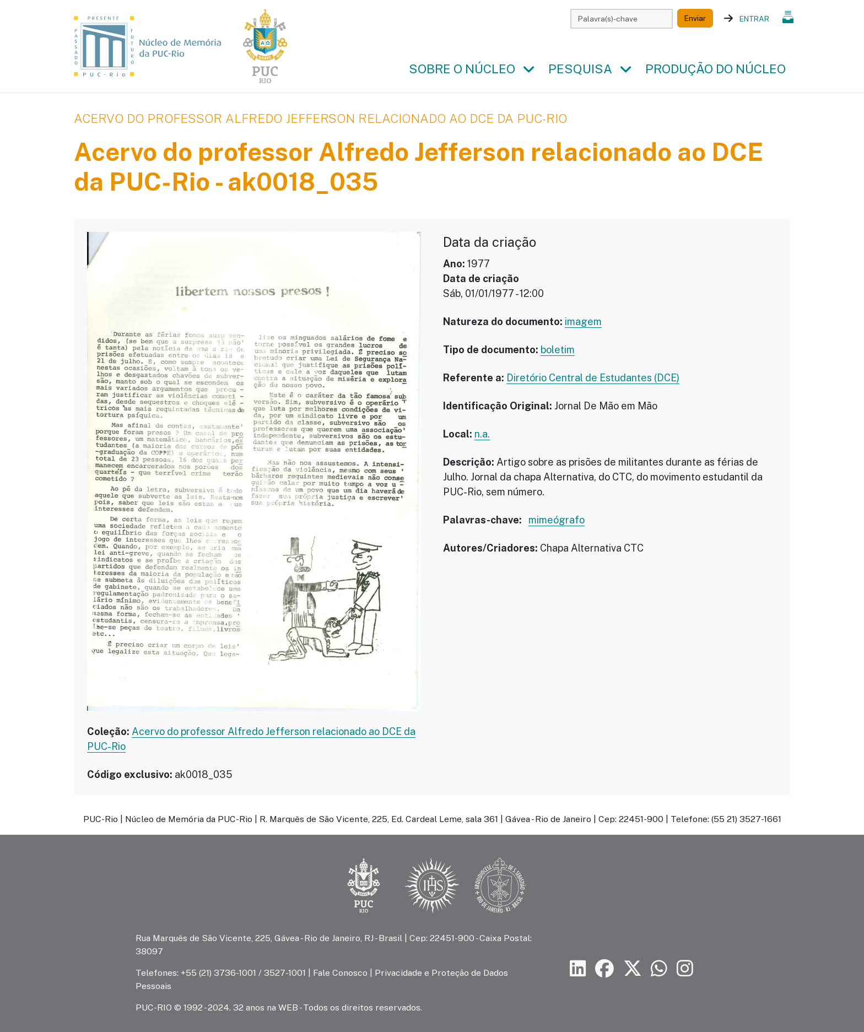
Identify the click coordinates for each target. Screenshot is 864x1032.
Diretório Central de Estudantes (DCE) (592, 377)
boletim (558, 349)
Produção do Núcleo (715, 69)
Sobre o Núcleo (462, 69)
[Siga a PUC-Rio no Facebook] (604, 969)
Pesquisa (580, 69)
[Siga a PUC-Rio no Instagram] (685, 969)
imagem (583, 321)
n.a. (482, 434)
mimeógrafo (556, 520)
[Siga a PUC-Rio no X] (632, 969)
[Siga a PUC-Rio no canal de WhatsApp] (659, 969)
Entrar (754, 18)
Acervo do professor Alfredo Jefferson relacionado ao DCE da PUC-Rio (320, 118)
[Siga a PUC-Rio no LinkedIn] (578, 969)
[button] (528, 69)
